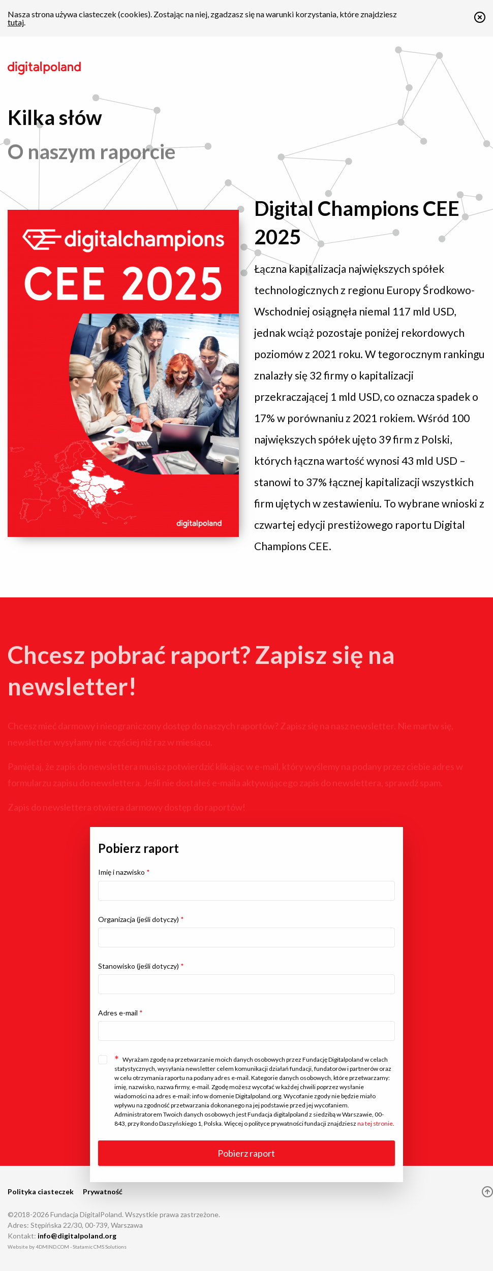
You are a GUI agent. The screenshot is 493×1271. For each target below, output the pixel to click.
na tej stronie (375, 1123)
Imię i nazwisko (124, 872)
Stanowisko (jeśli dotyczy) (141, 966)
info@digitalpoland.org (77, 1235)
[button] (479, 19)
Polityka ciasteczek (41, 1191)
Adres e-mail (120, 1012)
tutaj (16, 22)
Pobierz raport (246, 1153)
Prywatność (102, 1191)
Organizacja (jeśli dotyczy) (141, 919)
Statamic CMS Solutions (100, 1247)
